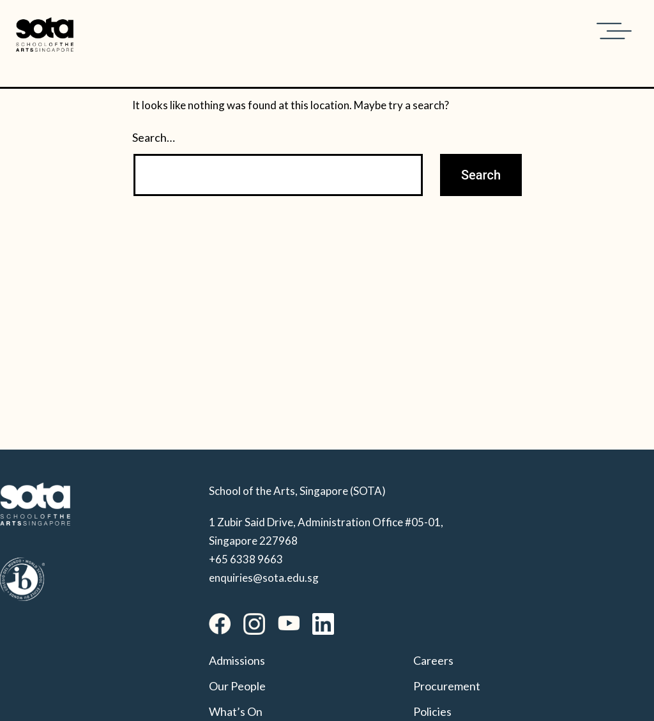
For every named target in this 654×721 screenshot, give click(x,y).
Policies (432, 711)
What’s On (235, 711)
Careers (433, 660)
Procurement (446, 686)
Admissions (237, 660)
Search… (153, 137)
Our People (237, 686)
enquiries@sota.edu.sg (264, 577)
